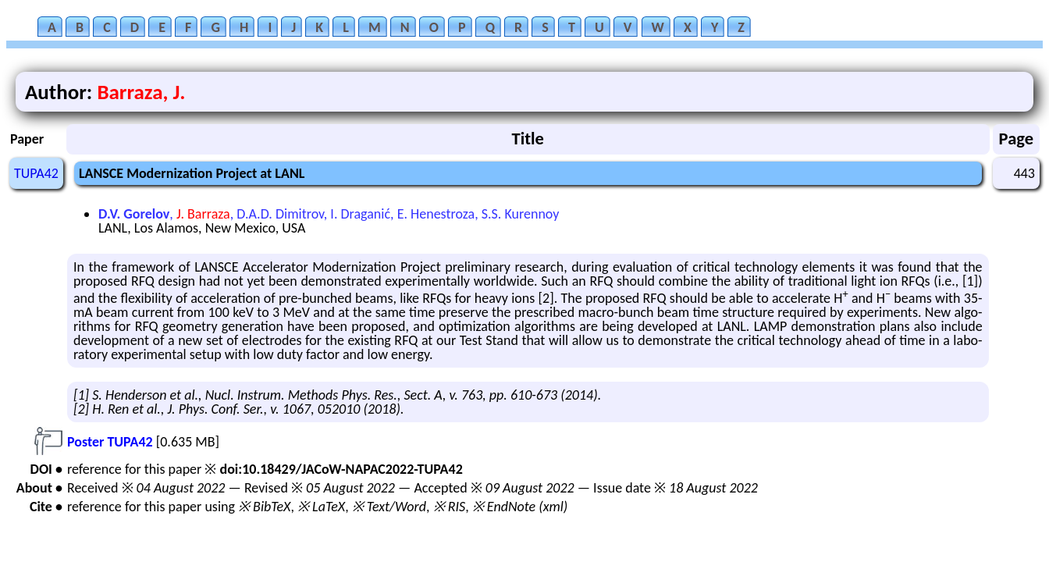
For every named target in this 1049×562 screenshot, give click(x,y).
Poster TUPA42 (110, 441)
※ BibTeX (264, 506)
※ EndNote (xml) (520, 506)
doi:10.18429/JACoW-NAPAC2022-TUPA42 (340, 469)
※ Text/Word (389, 506)
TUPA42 (36, 173)
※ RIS (449, 506)
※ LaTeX (321, 506)
